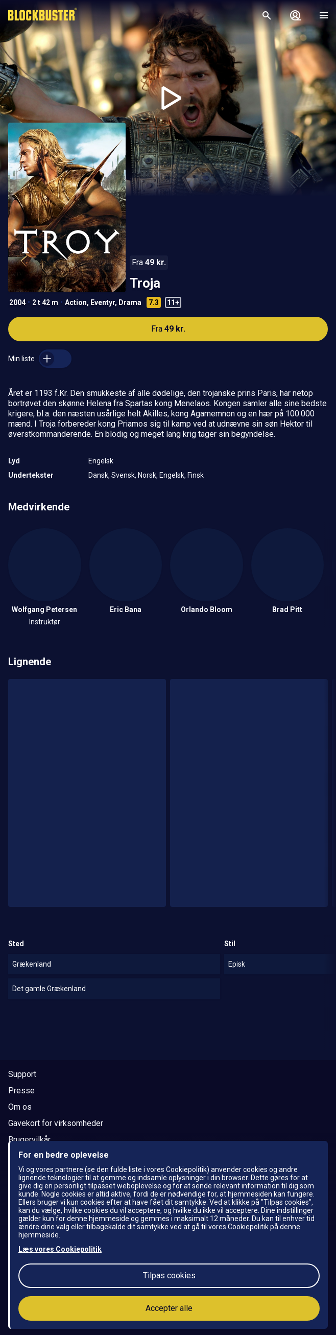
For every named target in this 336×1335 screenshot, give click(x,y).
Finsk (195, 475)
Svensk (123, 475)
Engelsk (100, 461)
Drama (129, 302)
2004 (17, 302)
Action (76, 302)
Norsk (147, 475)
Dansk (98, 475)
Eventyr (102, 302)
